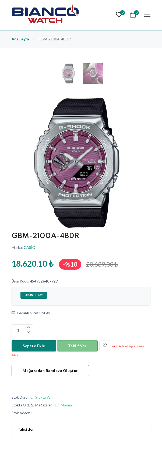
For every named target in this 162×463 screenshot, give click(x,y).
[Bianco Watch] (45, 15)
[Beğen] (104, 345)
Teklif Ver (77, 345)
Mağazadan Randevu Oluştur (50, 370)
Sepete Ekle (34, 345)
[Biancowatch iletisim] (62, 405)
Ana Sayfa (20, 39)
